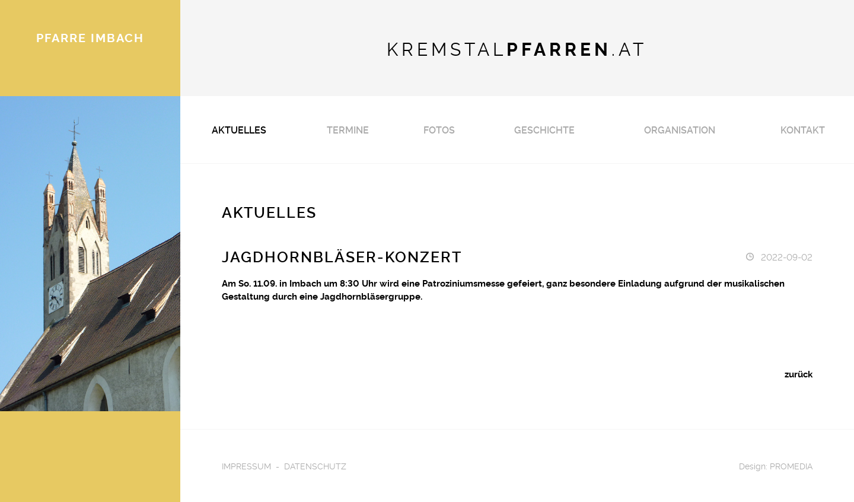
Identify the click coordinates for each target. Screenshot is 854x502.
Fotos (439, 129)
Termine (348, 129)
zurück (798, 373)
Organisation (679, 129)
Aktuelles (239, 129)
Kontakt (802, 129)
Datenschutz (315, 465)
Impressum (246, 465)
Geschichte (544, 129)
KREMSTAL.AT (517, 48)
